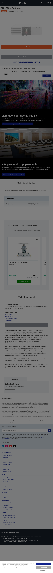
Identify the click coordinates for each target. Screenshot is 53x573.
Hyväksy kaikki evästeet (44, 563)
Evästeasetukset (43, 570)
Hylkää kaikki (44, 567)
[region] (26, 567)
